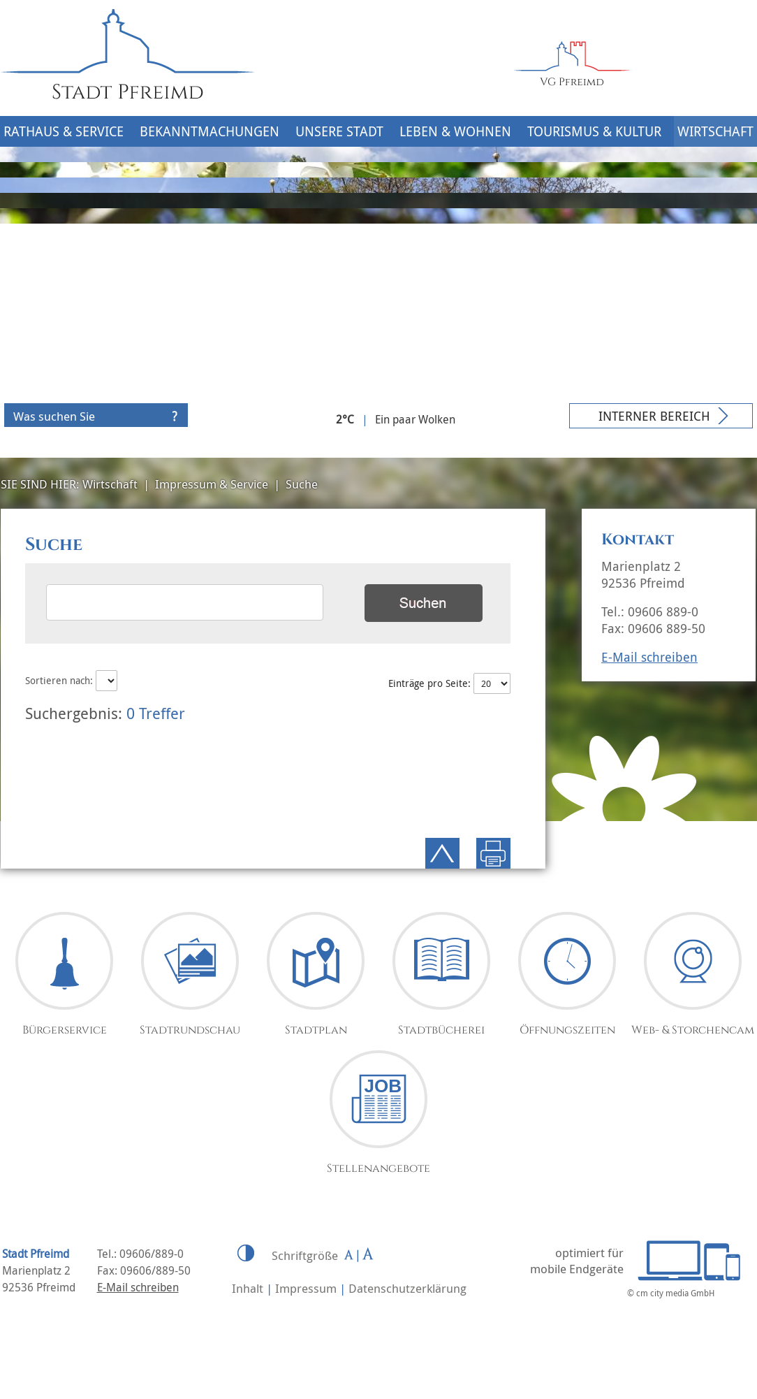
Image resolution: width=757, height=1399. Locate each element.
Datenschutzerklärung (407, 1288)
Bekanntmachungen (209, 131)
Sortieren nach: (71, 680)
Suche (302, 484)
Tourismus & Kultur (594, 131)
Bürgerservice (64, 1030)
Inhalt (247, 1288)
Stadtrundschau (190, 1030)
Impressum (306, 1288)
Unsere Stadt (339, 131)
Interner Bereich (654, 415)
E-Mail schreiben (649, 656)
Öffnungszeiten (567, 1030)
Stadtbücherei (441, 1030)
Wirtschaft (715, 131)
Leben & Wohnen (455, 131)
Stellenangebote (378, 1168)
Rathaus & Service (63, 131)
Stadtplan (316, 1030)
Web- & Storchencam (692, 1030)
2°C (345, 419)
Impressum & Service (211, 484)
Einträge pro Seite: (449, 683)
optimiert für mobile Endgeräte (577, 1261)
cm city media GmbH (675, 1292)
